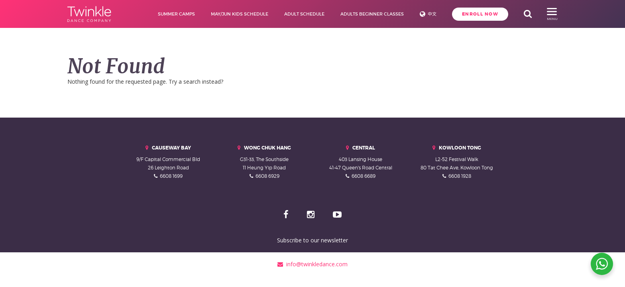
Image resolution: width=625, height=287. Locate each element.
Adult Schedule (303, 14)
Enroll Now (479, 14)
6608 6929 (267, 176)
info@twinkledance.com (312, 264)
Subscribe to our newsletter (312, 240)
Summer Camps (174, 14)
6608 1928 (459, 176)
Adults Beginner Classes (370, 14)
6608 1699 (171, 176)
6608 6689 (363, 176)
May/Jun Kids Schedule (238, 14)
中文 (430, 14)
